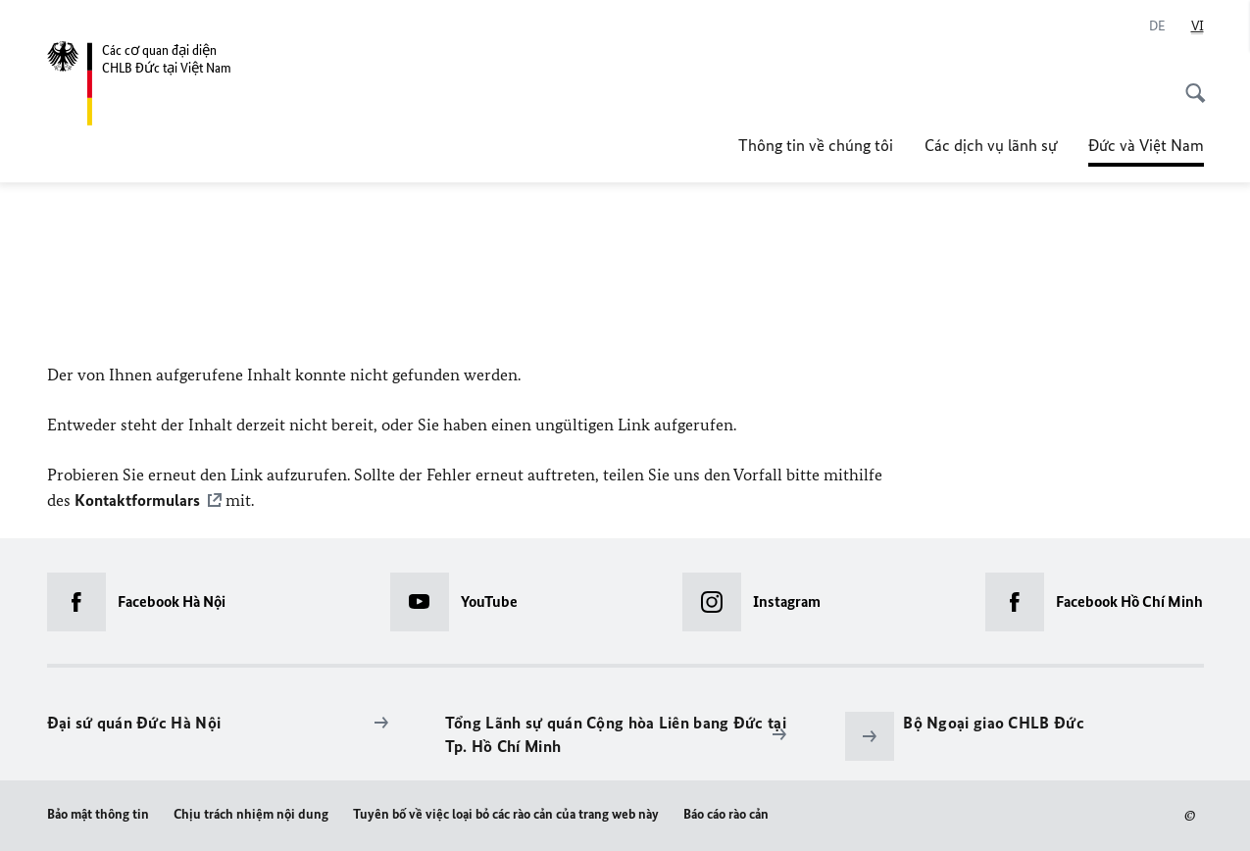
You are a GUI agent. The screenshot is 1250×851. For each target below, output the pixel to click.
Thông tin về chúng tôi (815, 145)
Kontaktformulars (137, 500)
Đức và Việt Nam (1146, 139)
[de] (1157, 26)
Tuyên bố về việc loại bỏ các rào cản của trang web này (506, 813)
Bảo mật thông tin (98, 813)
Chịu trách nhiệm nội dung (251, 813)
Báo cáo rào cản (726, 813)
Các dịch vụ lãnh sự (991, 145)
